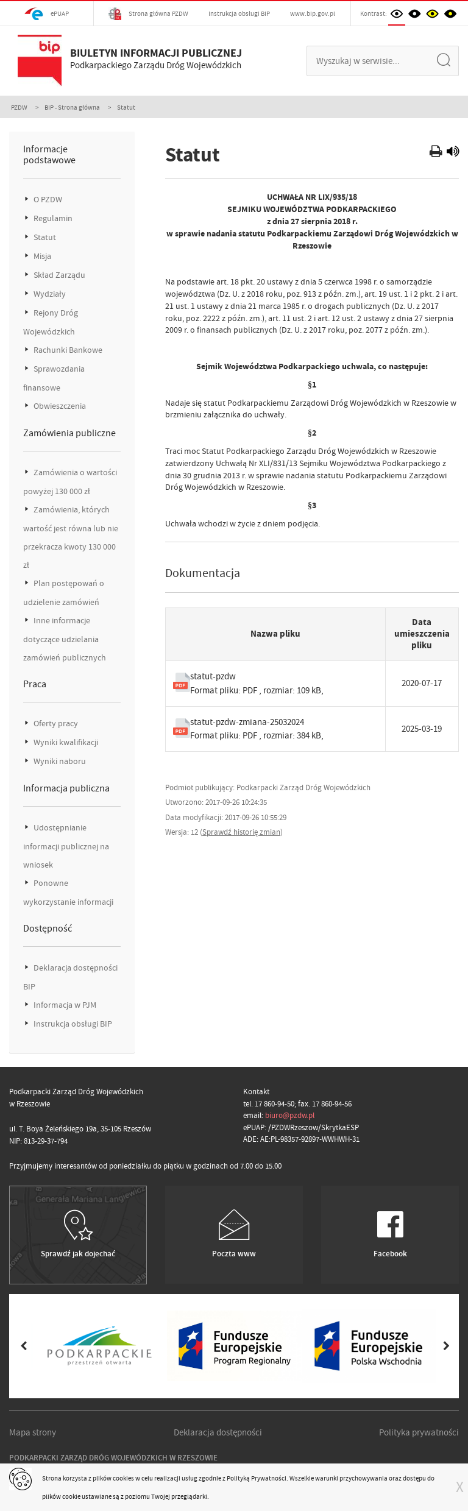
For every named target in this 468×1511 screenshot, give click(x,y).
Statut (44, 237)
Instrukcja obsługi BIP (239, 13)
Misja (41, 256)
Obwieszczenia (59, 406)
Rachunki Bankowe (67, 350)
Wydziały (49, 294)
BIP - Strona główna (72, 107)
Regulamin (52, 218)
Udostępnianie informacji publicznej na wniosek (66, 846)
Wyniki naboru (59, 761)
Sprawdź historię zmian (241, 832)
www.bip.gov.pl (312, 13)
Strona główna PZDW (148, 13)
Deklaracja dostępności (218, 1432)
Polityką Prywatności (256, 1478)
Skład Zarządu (58, 275)
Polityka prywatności (419, 1432)
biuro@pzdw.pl (289, 1115)
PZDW (19, 107)
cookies (123, 1478)
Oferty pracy (55, 723)
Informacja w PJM (64, 1005)
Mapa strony (32, 1432)
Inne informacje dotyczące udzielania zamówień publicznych (64, 639)
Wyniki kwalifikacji (65, 742)
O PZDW (47, 199)
